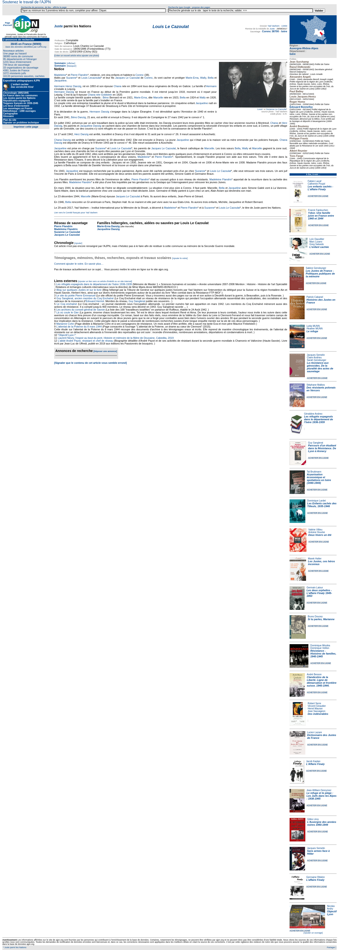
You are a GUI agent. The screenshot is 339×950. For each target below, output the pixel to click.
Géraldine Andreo (313, 413)
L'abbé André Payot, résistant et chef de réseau (85, 340)
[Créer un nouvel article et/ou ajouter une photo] (76, 55)
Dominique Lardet (316, 500)
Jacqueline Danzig (90, 125)
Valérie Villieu (315, 529)
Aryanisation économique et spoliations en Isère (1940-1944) (319, 478)
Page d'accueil (7, 24)
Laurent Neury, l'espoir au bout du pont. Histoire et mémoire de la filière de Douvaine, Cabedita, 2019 (116, 337)
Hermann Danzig (64, 91)
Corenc (139, 74)
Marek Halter (314, 558)
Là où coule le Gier (67, 312)
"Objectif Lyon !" (67, 335)
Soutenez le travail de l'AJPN (26, 2)
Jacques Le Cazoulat (127, 77)
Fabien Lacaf (314, 181)
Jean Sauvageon (316, 711)
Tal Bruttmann (314, 471)
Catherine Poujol (316, 183)
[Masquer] (71, 66)
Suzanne (71, 77)
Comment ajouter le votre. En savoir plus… (79, 263)
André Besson (314, 674)
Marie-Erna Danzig (108, 226)
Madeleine (60, 74)
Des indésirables (318, 713)
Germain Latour (315, 587)
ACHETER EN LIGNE (318, 196)
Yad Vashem (273, 26)
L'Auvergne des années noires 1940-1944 (321, 823)
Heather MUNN (315, 328)
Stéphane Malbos (316, 385)
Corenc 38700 (270, 31)
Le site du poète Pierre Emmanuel (75, 295)
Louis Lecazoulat (91, 77)
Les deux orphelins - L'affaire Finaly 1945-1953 (319, 593)
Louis (259, 109)
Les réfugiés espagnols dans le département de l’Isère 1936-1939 (318, 419)
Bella (211, 77)
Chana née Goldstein (100, 94)
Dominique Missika (320, 645)
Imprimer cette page (26, 126)
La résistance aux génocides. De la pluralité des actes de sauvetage (320, 367)
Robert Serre (314, 703)
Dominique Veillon (319, 648)
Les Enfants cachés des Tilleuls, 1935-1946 (322, 505)
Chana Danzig (62, 139)
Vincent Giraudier (317, 706)
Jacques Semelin (316, 355)
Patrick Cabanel (315, 297)
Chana (117, 86)
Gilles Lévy (313, 819)
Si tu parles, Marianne (321, 619)
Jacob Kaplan (313, 761)
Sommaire (60, 63)
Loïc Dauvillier (316, 239)
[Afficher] (70, 63)
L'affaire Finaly (315, 879)
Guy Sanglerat (315, 442)
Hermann (211, 86)
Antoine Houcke (316, 532)
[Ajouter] (78, 243)
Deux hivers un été (319, 535)
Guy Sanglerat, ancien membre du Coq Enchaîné (85, 298)
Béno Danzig (78, 117)
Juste (58, 26)
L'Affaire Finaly (315, 764)
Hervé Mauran (315, 708)
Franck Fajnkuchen (318, 210)
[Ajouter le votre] (180, 258)
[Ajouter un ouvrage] (313, 933)
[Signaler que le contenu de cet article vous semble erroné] (90, 362)
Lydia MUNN (313, 326)
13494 (284, 26)
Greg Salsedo (316, 244)
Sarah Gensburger (316, 360)
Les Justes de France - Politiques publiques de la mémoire (320, 273)
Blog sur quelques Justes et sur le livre (79, 289)
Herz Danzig (81, 134)
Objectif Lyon (332, 913)
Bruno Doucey (315, 616)
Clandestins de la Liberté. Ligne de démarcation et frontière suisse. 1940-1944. (321, 681)
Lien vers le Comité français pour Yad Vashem (75, 212)
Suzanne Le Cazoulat (276, 109)
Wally (203, 77)
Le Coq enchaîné (66, 304)
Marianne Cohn (65, 323)
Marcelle (158, 97)
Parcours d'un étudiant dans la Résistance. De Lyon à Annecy (322, 448)
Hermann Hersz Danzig (67, 86)
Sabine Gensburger (316, 268)
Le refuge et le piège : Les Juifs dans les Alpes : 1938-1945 (321, 796)
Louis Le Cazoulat (120, 148)
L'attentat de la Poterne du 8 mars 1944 (79, 326)
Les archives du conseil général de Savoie (80, 309)
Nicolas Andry (331, 907)
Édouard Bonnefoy (301, 106)
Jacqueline (60, 80)
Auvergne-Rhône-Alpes (304, 48)
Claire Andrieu (314, 357)
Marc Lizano (315, 241)
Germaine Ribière (315, 877)
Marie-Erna (192, 77)
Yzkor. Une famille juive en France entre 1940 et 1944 (321, 215)
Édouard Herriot (95, 301)
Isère (293, 54)
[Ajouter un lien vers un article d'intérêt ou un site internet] (105, 281)
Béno (106, 97)
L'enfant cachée (319, 247)
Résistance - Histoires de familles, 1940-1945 (323, 653)
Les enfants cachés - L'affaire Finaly (320, 188)
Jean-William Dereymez (319, 790)
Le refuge (312, 331)
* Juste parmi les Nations (14, 947)
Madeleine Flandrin (221, 179)
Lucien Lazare (314, 732)
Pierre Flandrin (79, 74)
